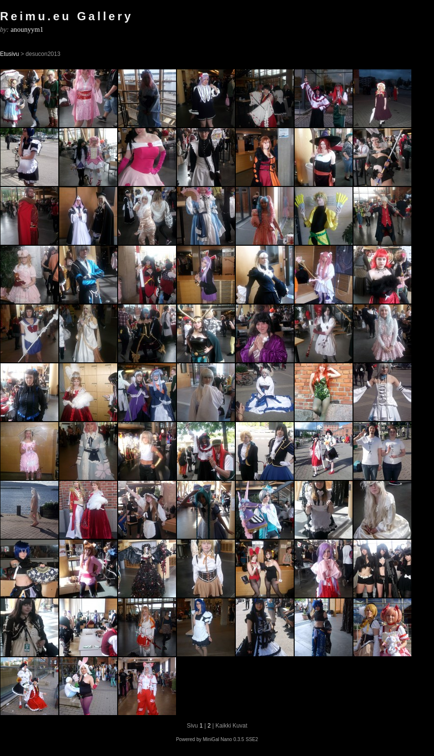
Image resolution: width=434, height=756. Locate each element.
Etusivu (9, 54)
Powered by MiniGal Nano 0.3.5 (210, 739)
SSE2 (251, 739)
